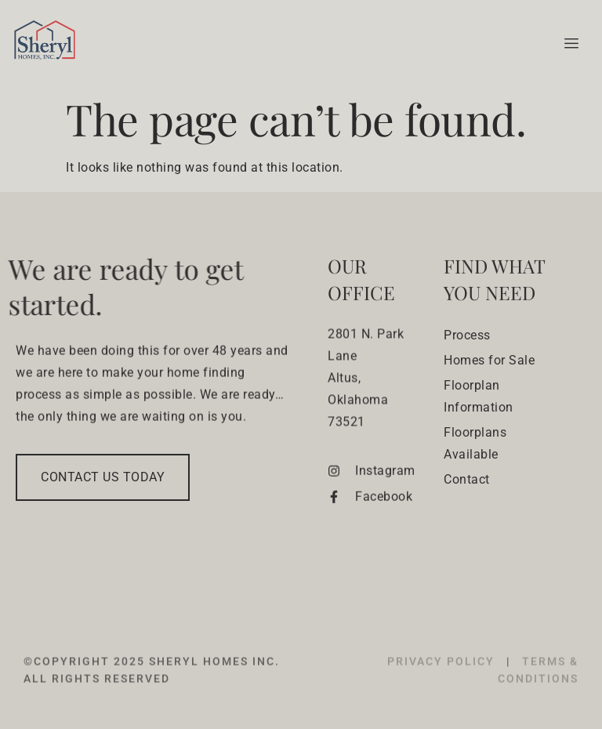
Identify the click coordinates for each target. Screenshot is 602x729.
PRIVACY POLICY (443, 675)
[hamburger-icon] (568, 44)
